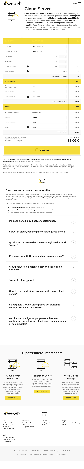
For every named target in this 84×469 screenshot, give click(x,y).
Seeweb (12, 3)
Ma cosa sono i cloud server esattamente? (32, 221)
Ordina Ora (44, 150)
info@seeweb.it (47, 415)
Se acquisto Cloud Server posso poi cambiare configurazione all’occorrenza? (34, 306)
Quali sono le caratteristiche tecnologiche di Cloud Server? (37, 244)
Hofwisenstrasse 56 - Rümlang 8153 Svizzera (70, 423)
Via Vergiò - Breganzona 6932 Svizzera (49, 423)
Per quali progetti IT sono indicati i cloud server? (36, 256)
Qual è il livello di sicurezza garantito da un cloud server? (36, 292)
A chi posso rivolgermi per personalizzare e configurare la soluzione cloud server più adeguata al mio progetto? (37, 321)
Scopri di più (13, 398)
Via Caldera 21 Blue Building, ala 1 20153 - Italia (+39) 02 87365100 (9, 425)
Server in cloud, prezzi (21, 280)
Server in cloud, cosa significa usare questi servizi (37, 231)
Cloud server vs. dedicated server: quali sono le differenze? (36, 268)
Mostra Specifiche (12, 36)
